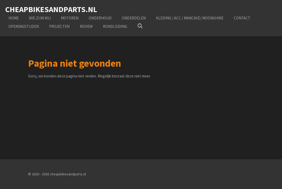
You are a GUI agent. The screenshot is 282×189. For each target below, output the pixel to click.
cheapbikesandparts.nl (51, 9)
